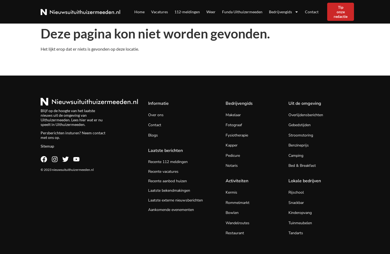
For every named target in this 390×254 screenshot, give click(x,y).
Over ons (156, 115)
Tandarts (295, 233)
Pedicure (233, 155)
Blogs (153, 135)
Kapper (232, 145)
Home (139, 11)
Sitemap (47, 146)
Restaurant (235, 233)
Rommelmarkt (237, 202)
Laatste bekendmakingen (169, 190)
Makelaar (233, 115)
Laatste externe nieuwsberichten (175, 200)
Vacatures (159, 11)
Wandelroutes (237, 223)
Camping (295, 155)
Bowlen (232, 212)
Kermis (231, 192)
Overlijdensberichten (305, 115)
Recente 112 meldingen (168, 161)
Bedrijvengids (283, 12)
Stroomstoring (300, 135)
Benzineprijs (298, 145)
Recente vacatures (163, 171)
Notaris (232, 165)
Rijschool (296, 192)
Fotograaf (234, 125)
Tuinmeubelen (300, 223)
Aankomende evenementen (171, 209)
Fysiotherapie (237, 135)
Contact (311, 11)
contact (99, 133)
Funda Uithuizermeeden (242, 11)
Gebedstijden (299, 125)
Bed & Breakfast (302, 165)
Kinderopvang (300, 212)
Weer (211, 11)
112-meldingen (187, 11)
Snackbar (296, 202)
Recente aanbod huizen (167, 181)
